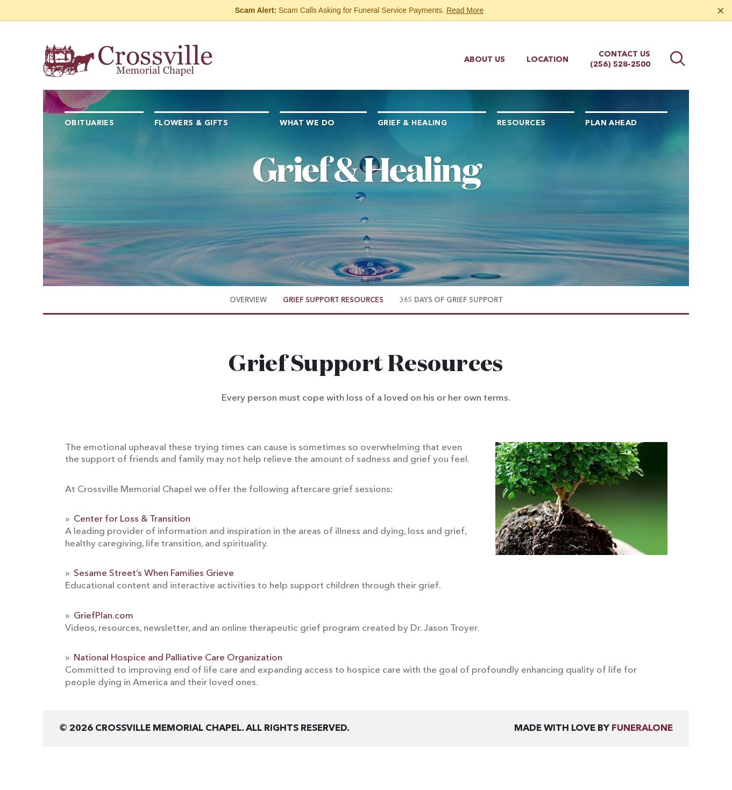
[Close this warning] (720, 10)
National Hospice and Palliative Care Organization (178, 658)
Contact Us (624, 44)
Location (547, 50)
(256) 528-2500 (620, 55)
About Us (484, 50)
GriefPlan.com (103, 616)
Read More (465, 10)
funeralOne (642, 728)
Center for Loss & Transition (132, 519)
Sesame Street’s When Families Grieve (154, 573)
